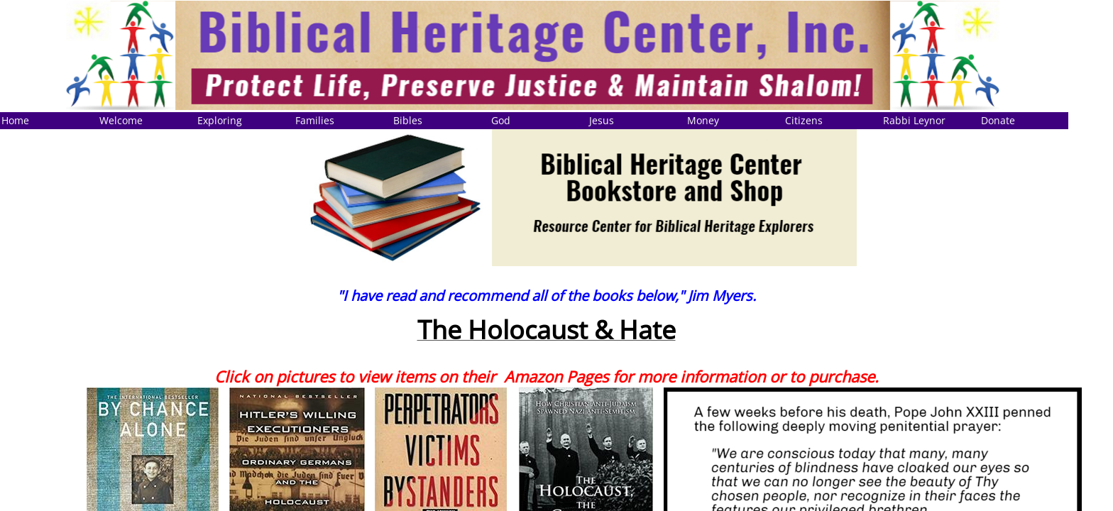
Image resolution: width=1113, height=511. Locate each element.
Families (314, 120)
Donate (998, 120)
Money (703, 120)
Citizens (804, 120)
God (500, 120)
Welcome (121, 120)
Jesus (601, 120)
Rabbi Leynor (914, 120)
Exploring (219, 120)
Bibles (407, 120)
